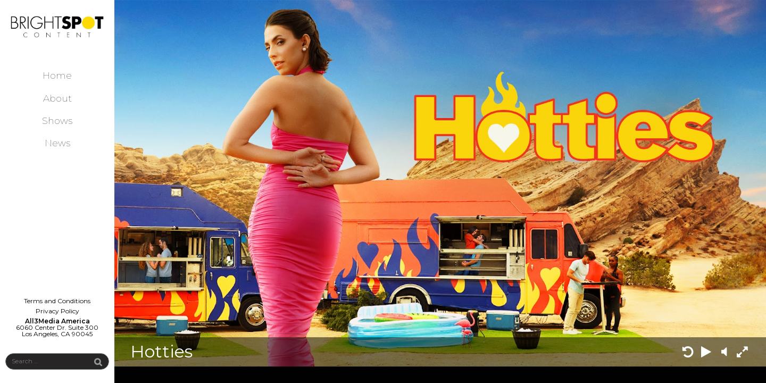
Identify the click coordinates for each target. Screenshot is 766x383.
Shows (57, 120)
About (57, 98)
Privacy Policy (57, 311)
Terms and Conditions (57, 301)
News (57, 142)
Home (57, 75)
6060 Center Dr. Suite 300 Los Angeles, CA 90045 (57, 330)
